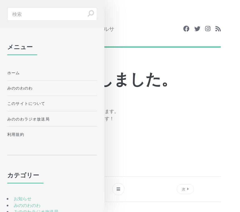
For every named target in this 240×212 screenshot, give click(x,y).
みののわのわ (20, 88)
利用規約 (15, 134)
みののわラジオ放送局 (28, 119)
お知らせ (23, 199)
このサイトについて (26, 103)
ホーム (13, 72)
